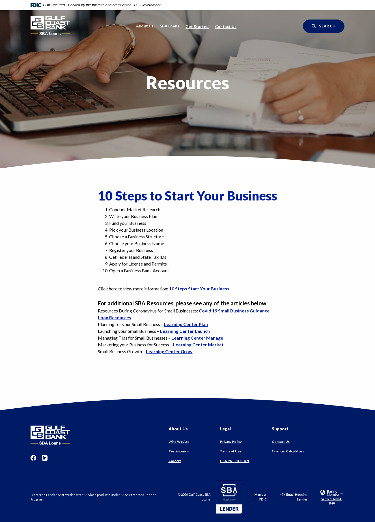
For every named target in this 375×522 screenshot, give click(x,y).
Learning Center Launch (185, 331)
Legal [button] (225, 428)
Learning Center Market (198, 344)
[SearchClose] (323, 26)
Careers (175, 461)
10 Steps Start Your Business (199, 288)
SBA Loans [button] (169, 25)
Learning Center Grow (169, 351)
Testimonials (179, 451)
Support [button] (280, 428)
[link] (331, 497)
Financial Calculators (288, 451)
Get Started (197, 26)
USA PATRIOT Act (234, 461)
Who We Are (179, 441)
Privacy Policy (231, 441)
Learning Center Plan (186, 324)
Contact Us (225, 26)
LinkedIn (45, 458)
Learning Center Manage (197, 337)
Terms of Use (230, 451)
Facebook (33, 458)
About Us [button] (145, 25)
